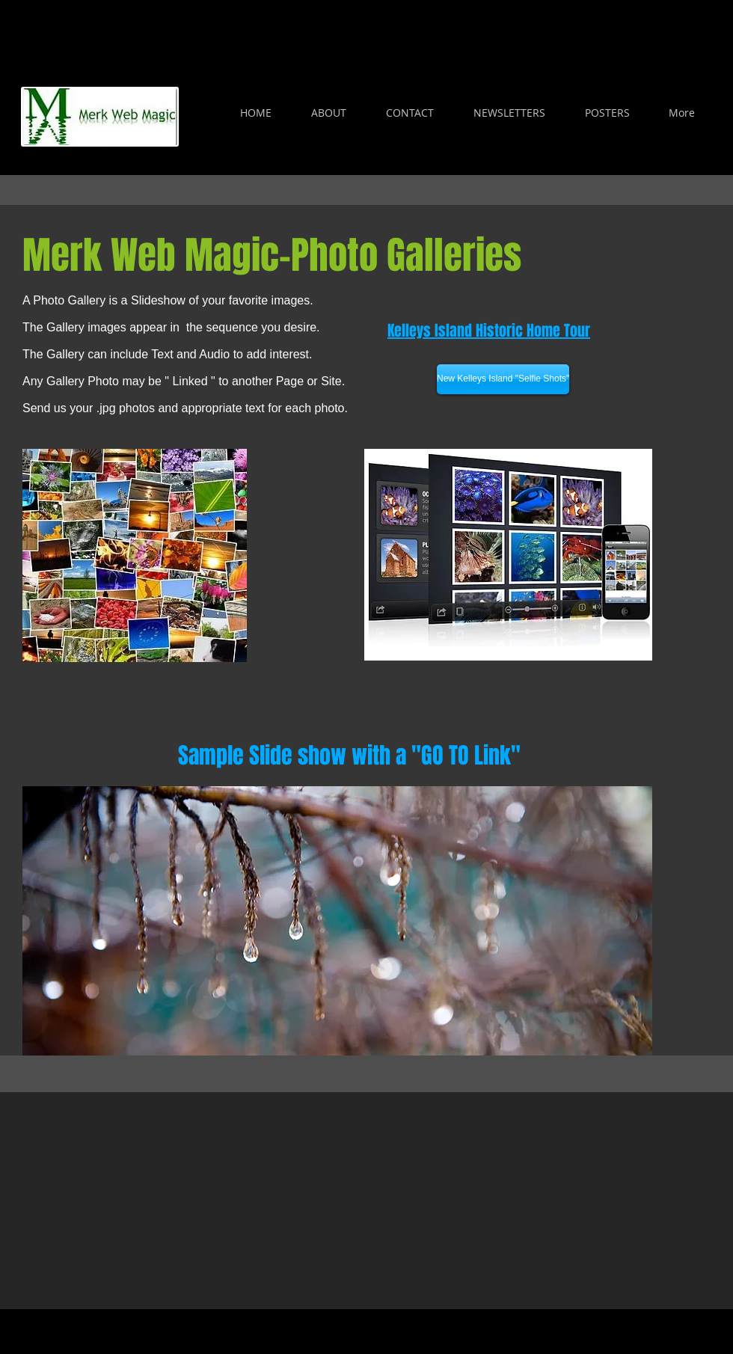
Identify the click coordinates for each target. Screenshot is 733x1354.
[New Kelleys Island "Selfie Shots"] (503, 379)
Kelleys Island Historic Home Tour (488, 330)
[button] (337, 921)
